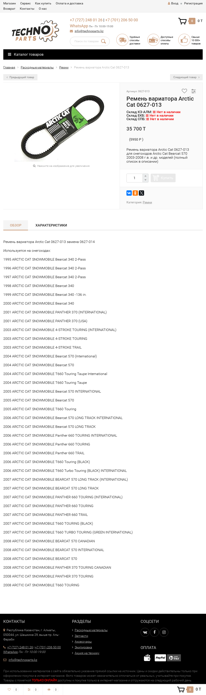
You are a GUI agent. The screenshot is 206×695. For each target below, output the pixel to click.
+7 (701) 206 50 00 (121, 20)
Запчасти (81, 636)
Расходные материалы (37, 67)
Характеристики (51, 225)
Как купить (43, 3)
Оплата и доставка (69, 3)
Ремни (64, 67)
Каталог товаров (26, 54)
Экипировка (83, 647)
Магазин (9, 3)
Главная (9, 67)
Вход (173, 3)
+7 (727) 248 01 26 (86, 20)
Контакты (27, 8)
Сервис (25, 3)
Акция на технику (87, 653)
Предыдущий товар (20, 77)
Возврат (9, 8)
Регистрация (193, 3)
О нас (43, 8)
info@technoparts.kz (89, 31)
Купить (167, 178)
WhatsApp (79, 26)
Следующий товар (186, 77)
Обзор (15, 225)
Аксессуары (83, 641)
